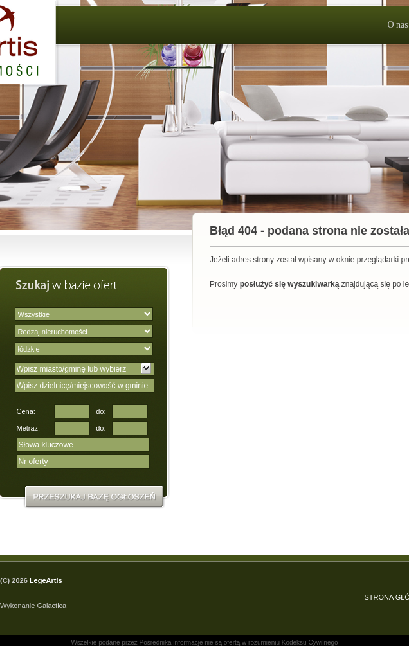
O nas (397, 25)
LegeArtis (46, 580)
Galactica (51, 605)
